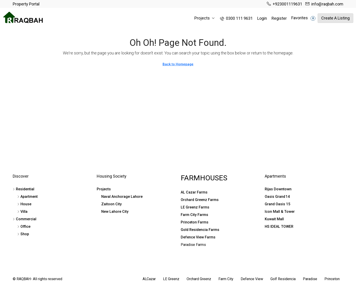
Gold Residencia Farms (200, 230)
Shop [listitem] (23, 234)
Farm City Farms (194, 215)
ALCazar (149, 279)
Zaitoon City (111, 204)
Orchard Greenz (199, 279)
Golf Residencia (283, 279)
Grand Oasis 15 (277, 204)
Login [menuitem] (262, 18)
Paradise (310, 279)
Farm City (225, 279)
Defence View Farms (198, 237)
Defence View (252, 279)
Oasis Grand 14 (277, 196)
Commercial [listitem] (24, 219)
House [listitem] (24, 204)
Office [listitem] (23, 226)
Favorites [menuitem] (303, 18)
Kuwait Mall (274, 219)
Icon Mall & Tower (280, 211)
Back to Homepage (178, 64)
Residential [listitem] (23, 189)
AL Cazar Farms (194, 192)
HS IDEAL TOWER (279, 226)
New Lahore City (115, 211)
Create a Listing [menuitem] (335, 18)
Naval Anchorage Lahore (122, 196)
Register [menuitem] (279, 18)
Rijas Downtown (278, 189)
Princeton (332, 279)
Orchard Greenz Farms (200, 200)
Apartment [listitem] (27, 196)
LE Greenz (171, 279)
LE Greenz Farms (195, 207)
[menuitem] (236, 18)
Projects (202, 18)
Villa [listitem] (22, 211)
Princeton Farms (194, 222)
